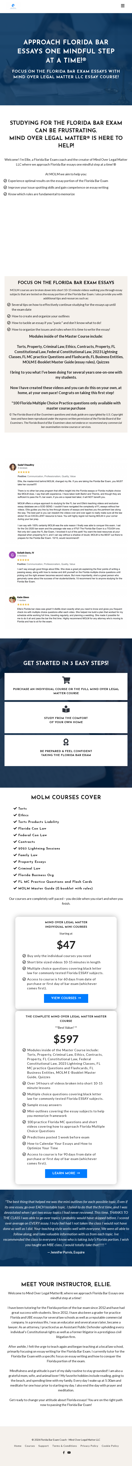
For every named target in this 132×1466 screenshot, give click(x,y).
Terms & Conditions (64, 1445)
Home (17, 1445)
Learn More (66, 1173)
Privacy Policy (89, 1445)
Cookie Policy (110, 1445)
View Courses (66, 998)
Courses (30, 1445)
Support (43, 1445)
